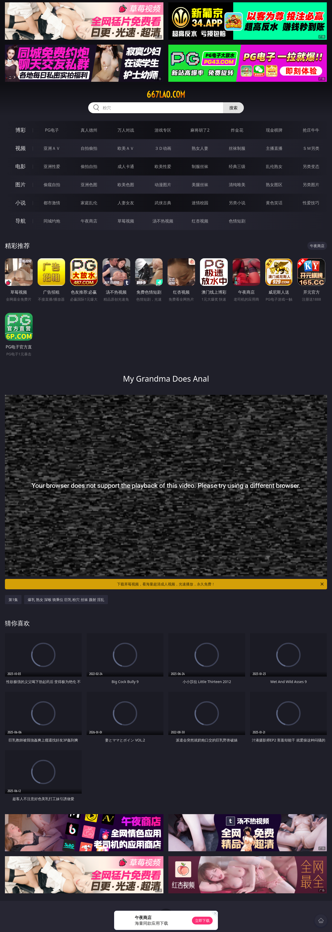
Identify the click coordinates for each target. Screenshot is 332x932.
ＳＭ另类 (311, 148)
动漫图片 (163, 184)
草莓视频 (125, 221)
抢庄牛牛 (311, 130)
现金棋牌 (274, 130)
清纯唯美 (237, 184)
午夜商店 (89, 221)
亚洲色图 (89, 184)
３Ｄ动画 (163, 148)
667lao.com (166, 94)
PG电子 (52, 130)
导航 (20, 220)
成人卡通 (125, 166)
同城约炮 (52, 221)
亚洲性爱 (52, 166)
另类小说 (237, 203)
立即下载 (202, 920)
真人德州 (89, 130)
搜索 (233, 108)
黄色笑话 (274, 203)
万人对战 (125, 130)
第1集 (13, 599)
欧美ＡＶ (125, 148)
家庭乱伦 (89, 203)
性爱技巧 (311, 203)
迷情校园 (200, 203)
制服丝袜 (200, 166)
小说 (20, 202)
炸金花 (237, 130)
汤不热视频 (163, 221)
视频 (20, 148)
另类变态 (311, 166)
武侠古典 (163, 203)
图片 (20, 184)
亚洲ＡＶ (52, 148)
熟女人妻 (200, 148)
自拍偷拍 (89, 148)
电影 (20, 166)
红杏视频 (200, 221)
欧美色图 (125, 184)
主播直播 (274, 148)
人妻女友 (125, 203)
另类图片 (311, 184)
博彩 (20, 129)
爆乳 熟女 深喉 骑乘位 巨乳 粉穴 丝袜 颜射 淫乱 (66, 599)
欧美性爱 (163, 166)
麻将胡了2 (199, 130)
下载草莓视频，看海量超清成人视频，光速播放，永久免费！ (220, 584)
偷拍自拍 (89, 166)
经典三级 (237, 166)
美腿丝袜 (200, 184)
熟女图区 (274, 184)
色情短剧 (237, 221)
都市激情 (52, 203)
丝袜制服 (237, 148)
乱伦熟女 (274, 166)
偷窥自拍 (52, 184)
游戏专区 (163, 130)
